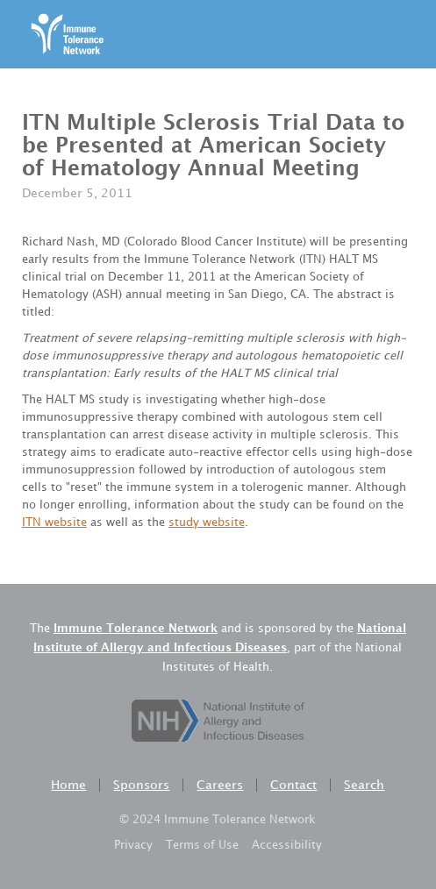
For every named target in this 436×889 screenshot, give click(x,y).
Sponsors (141, 785)
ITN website (54, 522)
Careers (220, 785)
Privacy (133, 845)
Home (68, 785)
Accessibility (287, 845)
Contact (293, 785)
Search (364, 785)
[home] (63, 34)
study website (206, 522)
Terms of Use (202, 845)
